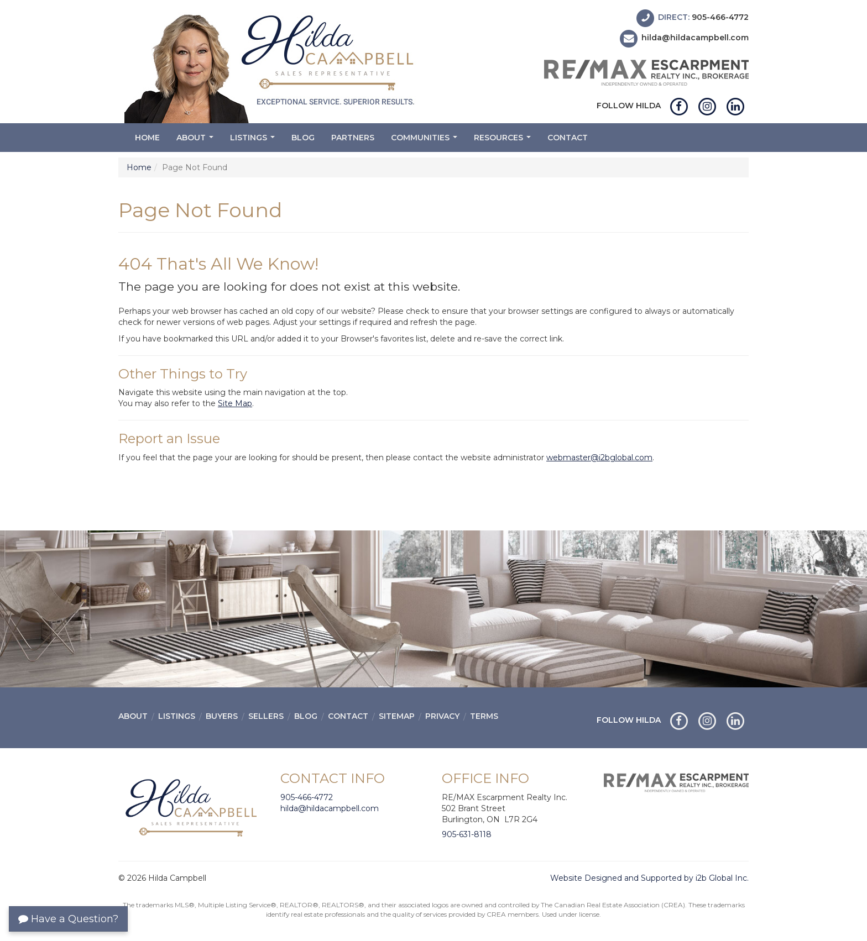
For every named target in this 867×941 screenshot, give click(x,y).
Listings (254, 141)
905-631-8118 (467, 834)
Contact (567, 138)
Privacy (442, 716)
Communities (425, 141)
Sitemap (397, 716)
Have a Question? (68, 919)
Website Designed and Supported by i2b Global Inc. (649, 878)
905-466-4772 (720, 17)
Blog (303, 138)
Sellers (266, 716)
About (196, 141)
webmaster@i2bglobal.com (599, 457)
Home (147, 138)
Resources (504, 141)
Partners (352, 138)
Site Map (235, 403)
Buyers (222, 716)
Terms (484, 716)
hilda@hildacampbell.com (695, 38)
